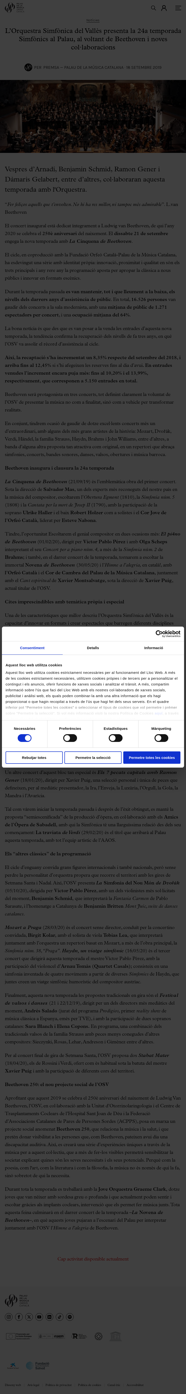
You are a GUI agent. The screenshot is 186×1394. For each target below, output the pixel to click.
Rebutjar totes (34, 758)
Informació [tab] (153, 648)
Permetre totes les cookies (152, 758)
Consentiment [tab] (32, 648)
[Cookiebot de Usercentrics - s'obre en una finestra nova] (159, 633)
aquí (159, 713)
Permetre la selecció (92, 758)
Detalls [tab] (93, 648)
